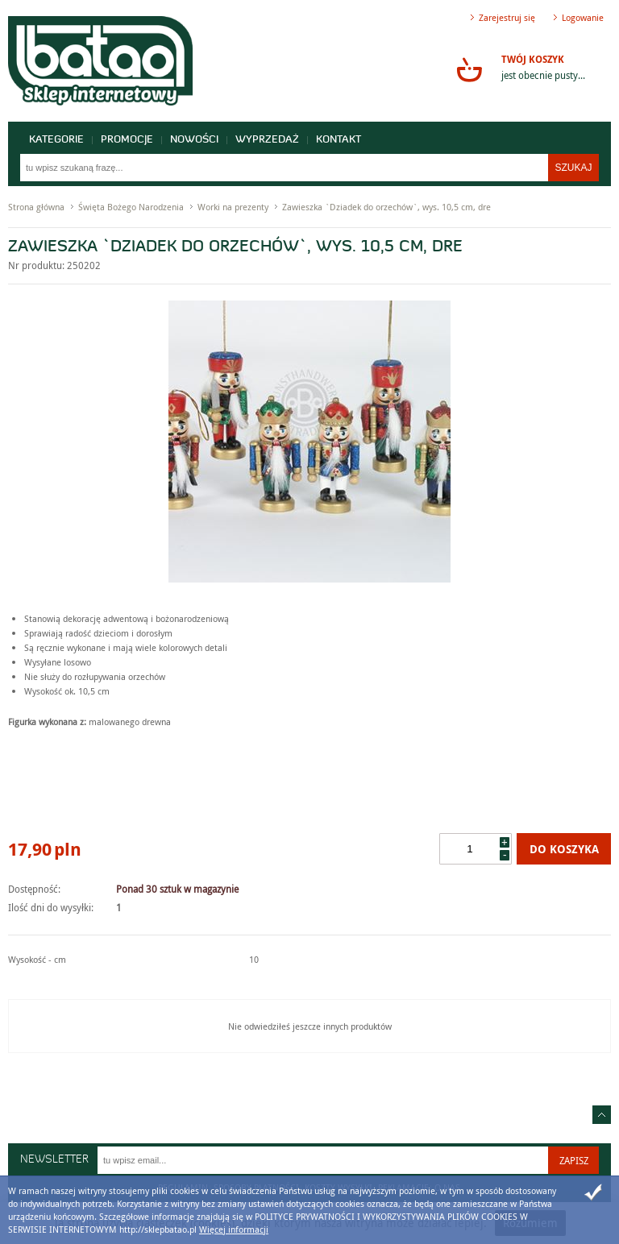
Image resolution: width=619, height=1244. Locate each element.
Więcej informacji (233, 1229)
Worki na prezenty (232, 207)
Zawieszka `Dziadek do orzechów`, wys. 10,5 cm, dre (386, 207)
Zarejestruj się (507, 17)
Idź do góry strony (601, 1114)
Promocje (127, 140)
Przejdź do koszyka (469, 69)
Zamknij (593, 1192)
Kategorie (56, 140)
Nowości (194, 140)
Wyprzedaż (267, 140)
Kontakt (338, 140)
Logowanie (583, 17)
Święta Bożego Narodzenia (131, 207)
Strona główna (36, 207)
